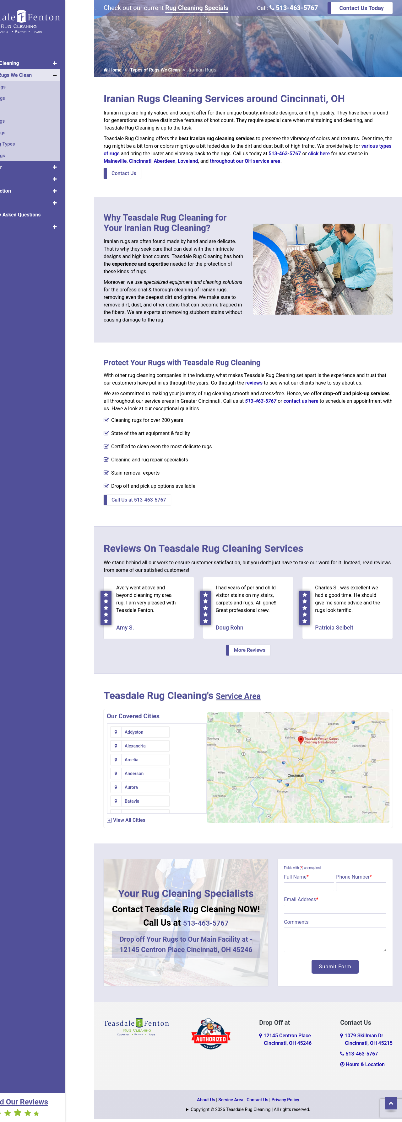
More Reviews (249, 653)
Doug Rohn (229, 630)
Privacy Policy (285, 1102)
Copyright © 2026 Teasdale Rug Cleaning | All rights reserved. (250, 1112)
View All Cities (129, 823)
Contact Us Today (362, 8)
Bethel (184, 790)
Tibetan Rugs (21, 152)
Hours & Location (362, 1067)
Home (13, 48)
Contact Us (123, 175)
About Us (17, 223)
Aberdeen (165, 163)
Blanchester (136, 803)
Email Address (301, 902)
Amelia (132, 748)
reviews (254, 384)
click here (319, 155)
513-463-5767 (293, 8)
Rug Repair (19, 163)
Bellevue (133, 776)
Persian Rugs (21, 94)
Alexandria (188, 734)
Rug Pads (17, 175)
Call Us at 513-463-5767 (138, 501)
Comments (296, 925)
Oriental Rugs (21, 83)
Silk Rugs (16, 106)
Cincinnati (140, 163)
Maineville (115, 163)
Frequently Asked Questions (38, 211)
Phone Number (354, 880)
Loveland (188, 163)
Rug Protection (24, 187)
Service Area (244, 698)
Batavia (185, 762)
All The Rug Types (26, 140)
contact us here (301, 403)
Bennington (189, 776)
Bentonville (136, 790)
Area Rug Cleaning (28, 59)
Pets (12, 199)
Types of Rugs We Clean (34, 71)
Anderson (187, 748)
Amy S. (125, 630)
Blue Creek (188, 803)
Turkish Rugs (21, 117)
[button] (84, 59)
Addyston (134, 734)
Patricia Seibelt (334, 630)
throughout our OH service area (245, 163)
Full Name (296, 880)
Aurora (131, 762)
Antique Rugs (21, 129)
